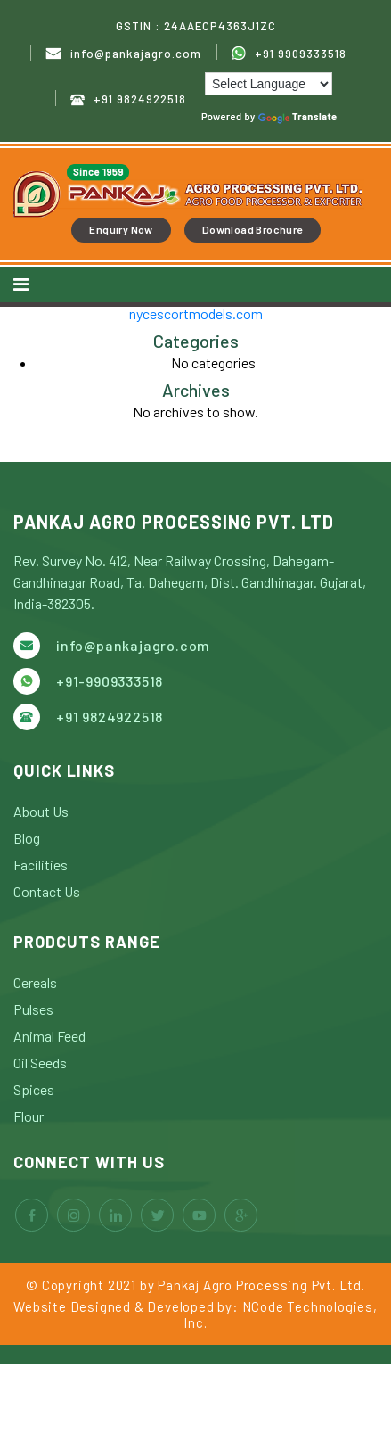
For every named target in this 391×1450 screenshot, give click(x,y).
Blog (26, 837)
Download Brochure (252, 229)
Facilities (40, 864)
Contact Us (46, 891)
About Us (41, 811)
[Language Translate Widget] (268, 83)
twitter (157, 1215)
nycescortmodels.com (196, 313)
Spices (33, 1089)
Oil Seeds (40, 1062)
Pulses (33, 1009)
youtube (199, 1215)
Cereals (35, 982)
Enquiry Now (120, 229)
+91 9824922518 (128, 99)
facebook (31, 1215)
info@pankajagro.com (123, 54)
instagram (73, 1215)
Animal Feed (49, 1035)
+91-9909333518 (109, 680)
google (240, 1215)
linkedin (115, 1215)
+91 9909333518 (289, 53)
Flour (28, 1116)
